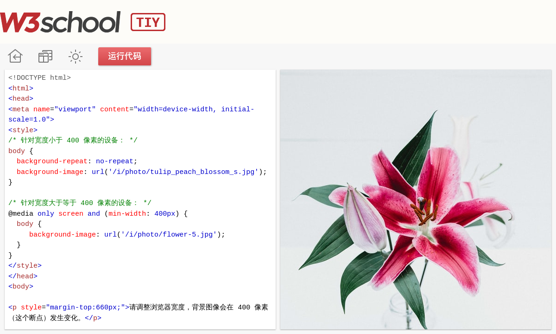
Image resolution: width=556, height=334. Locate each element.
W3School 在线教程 (15, 56)
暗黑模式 (75, 56)
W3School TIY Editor (82, 22)
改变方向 (45, 56)
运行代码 (125, 56)
